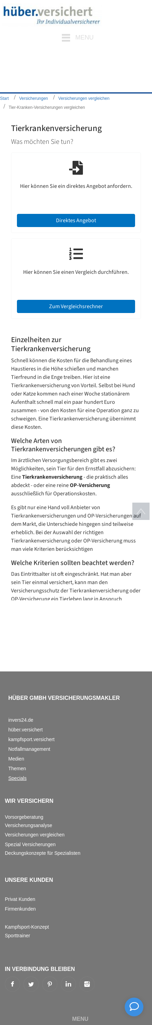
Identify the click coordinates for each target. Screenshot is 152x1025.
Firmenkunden (20, 909)
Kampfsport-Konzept (27, 927)
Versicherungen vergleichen (84, 98)
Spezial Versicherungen (30, 844)
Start (4, 98)
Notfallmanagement (29, 749)
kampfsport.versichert (31, 739)
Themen (17, 768)
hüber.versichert (25, 729)
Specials (17, 778)
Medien (16, 759)
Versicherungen (33, 98)
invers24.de (20, 720)
